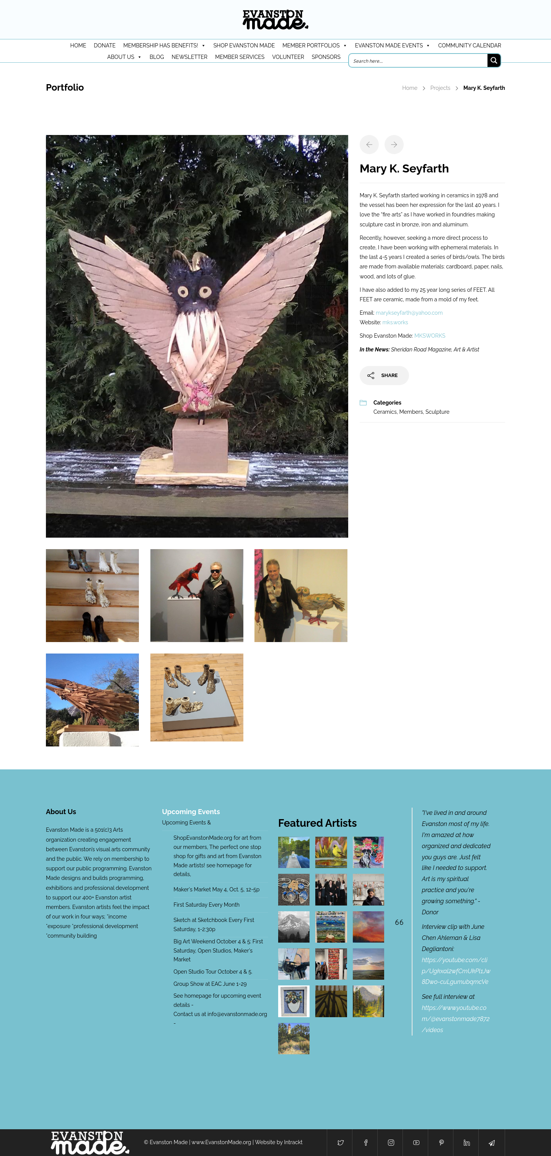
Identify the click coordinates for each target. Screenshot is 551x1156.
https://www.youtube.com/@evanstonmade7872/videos (456, 1019)
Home (409, 88)
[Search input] (418, 60)
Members (411, 412)
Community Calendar (469, 45)
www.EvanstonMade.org (221, 1142)
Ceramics (385, 412)
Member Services (239, 57)
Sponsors (326, 57)
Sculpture (437, 412)
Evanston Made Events (392, 45)
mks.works (395, 322)
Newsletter (190, 57)
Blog (157, 57)
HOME (78, 45)
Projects (440, 88)
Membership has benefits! (164, 45)
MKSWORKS (429, 336)
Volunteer (288, 57)
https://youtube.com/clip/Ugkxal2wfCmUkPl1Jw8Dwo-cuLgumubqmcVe (456, 971)
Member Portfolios (314, 45)
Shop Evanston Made (244, 45)
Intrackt (293, 1142)
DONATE (105, 45)
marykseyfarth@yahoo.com (409, 313)
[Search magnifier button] (493, 60)
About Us (124, 57)
